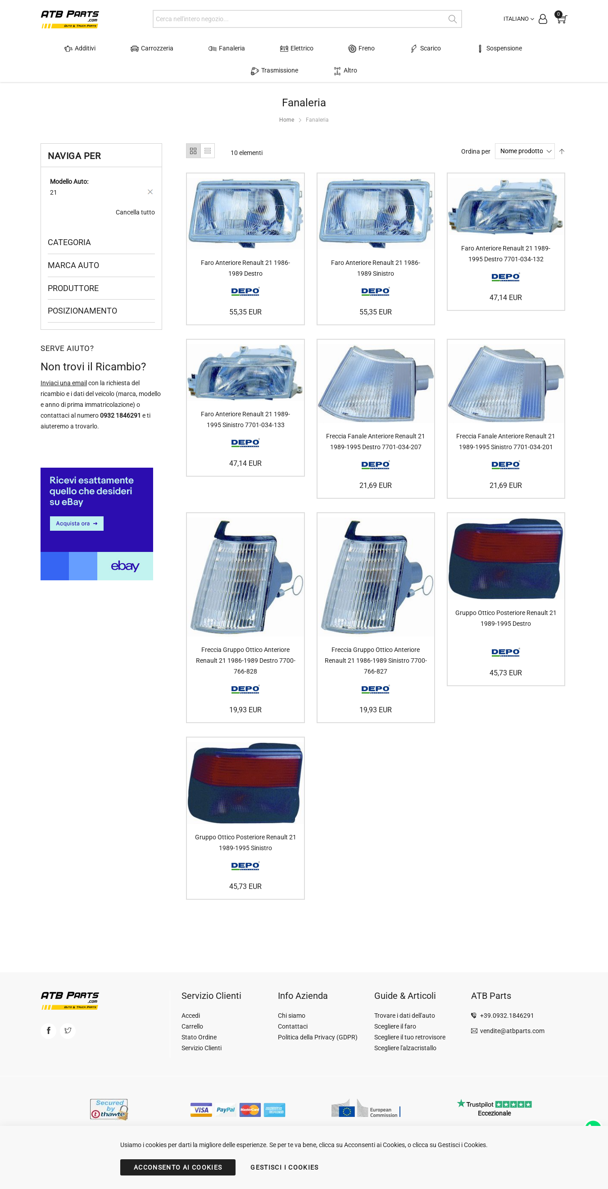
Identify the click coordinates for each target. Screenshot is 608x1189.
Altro (549, 49)
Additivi (69, 49)
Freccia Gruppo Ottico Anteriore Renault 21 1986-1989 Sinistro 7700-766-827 (376, 638)
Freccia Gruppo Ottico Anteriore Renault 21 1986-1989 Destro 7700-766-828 (245, 638)
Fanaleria (194, 49)
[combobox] (307, 19)
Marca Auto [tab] (73, 242)
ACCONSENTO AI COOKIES (178, 1167)
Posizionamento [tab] (82, 288)
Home (286, 98)
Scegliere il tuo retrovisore (409, 1037)
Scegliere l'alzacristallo (405, 1048)
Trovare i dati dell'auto (404, 1015)
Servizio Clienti (201, 1048)
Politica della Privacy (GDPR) (318, 1037)
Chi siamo (291, 1015)
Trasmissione (494, 49)
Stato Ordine (199, 1037)
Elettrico (253, 49)
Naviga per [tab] (74, 133)
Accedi (190, 1015)
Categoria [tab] (69, 220)
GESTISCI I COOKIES (284, 1167)
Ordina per (475, 128)
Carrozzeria (130, 49)
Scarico (360, 49)
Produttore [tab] (73, 265)
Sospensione (423, 49)
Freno (307, 49)
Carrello (192, 1026)
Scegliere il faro (395, 1026)
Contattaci (293, 1026)
